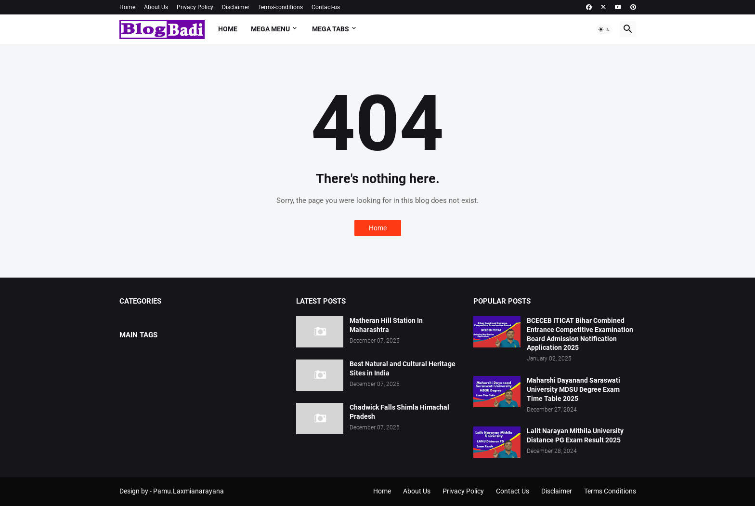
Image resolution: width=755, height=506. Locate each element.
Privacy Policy (195, 7)
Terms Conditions (610, 491)
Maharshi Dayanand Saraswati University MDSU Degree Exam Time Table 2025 (573, 389)
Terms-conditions (280, 7)
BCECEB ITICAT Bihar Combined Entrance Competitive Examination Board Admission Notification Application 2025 (580, 334)
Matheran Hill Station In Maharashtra (386, 325)
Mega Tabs (330, 29)
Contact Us (512, 491)
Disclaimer (235, 7)
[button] (604, 29)
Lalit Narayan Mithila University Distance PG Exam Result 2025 (575, 435)
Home (127, 7)
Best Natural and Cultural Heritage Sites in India (403, 368)
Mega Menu (270, 29)
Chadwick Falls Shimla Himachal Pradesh (399, 411)
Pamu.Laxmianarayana (188, 491)
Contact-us (326, 7)
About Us (156, 7)
